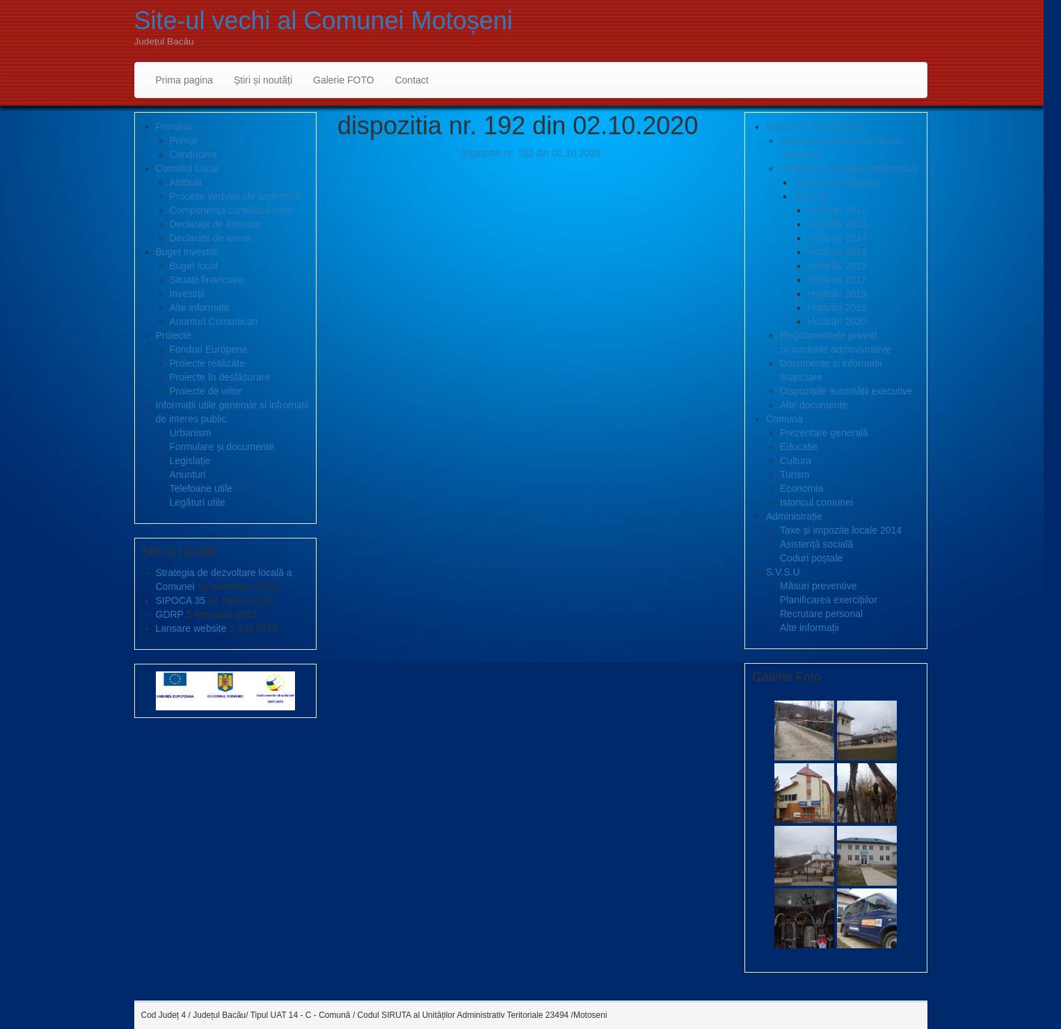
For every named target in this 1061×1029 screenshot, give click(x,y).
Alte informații (199, 307)
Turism (794, 474)
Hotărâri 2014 (837, 238)
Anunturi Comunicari (214, 321)
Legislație (190, 460)
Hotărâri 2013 (837, 224)
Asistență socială (816, 544)
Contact (412, 80)
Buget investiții (187, 251)
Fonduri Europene (209, 349)
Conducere (194, 154)
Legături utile (197, 502)
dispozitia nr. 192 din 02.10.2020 (531, 153)
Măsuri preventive (818, 585)
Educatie (798, 446)
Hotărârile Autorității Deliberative (849, 168)
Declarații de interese (216, 224)
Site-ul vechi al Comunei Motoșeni (323, 20)
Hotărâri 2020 (837, 321)
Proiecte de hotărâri (836, 182)
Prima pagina (185, 80)
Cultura (795, 460)
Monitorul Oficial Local (814, 126)
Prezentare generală (824, 432)
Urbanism (191, 432)
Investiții (187, 293)
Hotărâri (811, 196)
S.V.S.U (783, 571)
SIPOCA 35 (181, 600)
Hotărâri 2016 (837, 265)
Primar (184, 140)
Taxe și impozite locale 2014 (841, 530)
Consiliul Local (187, 168)
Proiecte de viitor (206, 391)
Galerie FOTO (343, 80)
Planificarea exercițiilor (828, 599)
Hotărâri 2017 (837, 279)
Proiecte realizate (207, 363)
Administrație (794, 516)
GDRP (170, 614)
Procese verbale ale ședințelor (235, 196)
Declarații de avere (210, 238)
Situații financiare (207, 279)
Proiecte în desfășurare (220, 377)
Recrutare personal (821, 613)
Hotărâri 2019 (837, 307)
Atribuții (186, 182)
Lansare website (191, 628)
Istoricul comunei (816, 502)
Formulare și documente (222, 446)
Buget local (194, 265)
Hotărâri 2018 (837, 293)
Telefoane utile (201, 488)
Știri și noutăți (263, 80)
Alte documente (813, 404)
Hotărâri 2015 (837, 251)
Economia (801, 488)
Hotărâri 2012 (837, 210)
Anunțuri (188, 474)
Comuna (784, 418)
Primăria (174, 126)
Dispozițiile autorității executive (846, 391)
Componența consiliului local (231, 210)
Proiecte (173, 335)
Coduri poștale (811, 558)
